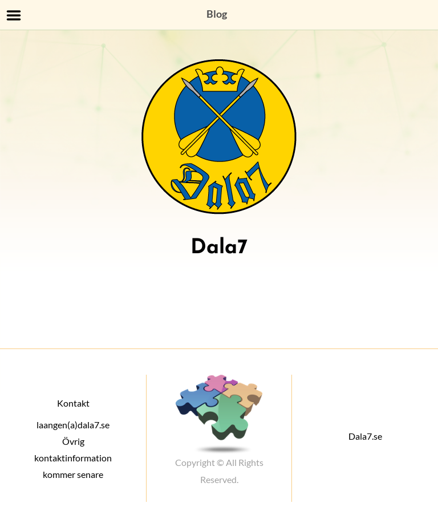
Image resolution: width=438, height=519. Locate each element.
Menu (14, 15)
